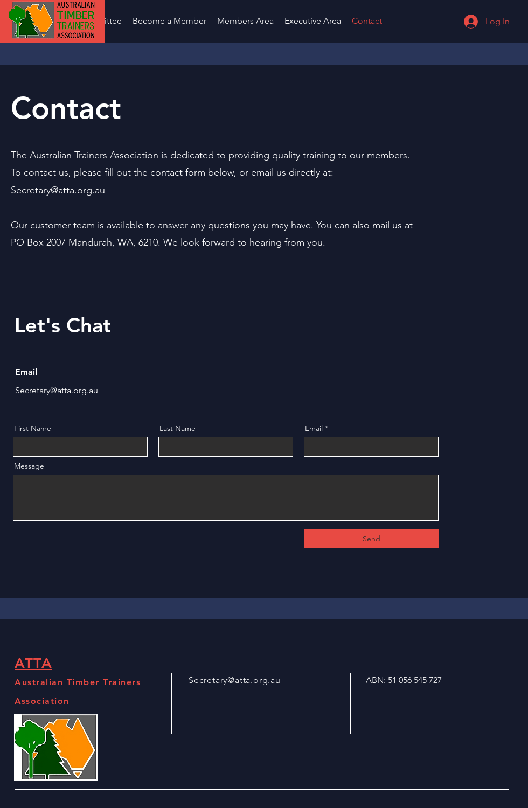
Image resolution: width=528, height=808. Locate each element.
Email (314, 428)
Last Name (177, 428)
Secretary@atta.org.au (58, 190)
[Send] (371, 538)
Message (29, 466)
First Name (32, 428)
